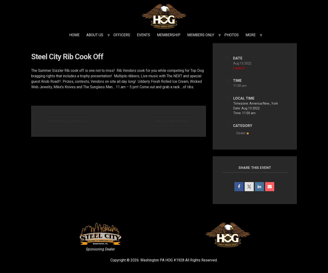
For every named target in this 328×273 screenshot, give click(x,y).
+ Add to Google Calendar (67, 121)
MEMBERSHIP (168, 35)
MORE (251, 35)
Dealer (241, 133)
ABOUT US (94, 35)
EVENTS (143, 35)
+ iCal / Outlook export (172, 121)
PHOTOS (231, 35)
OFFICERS (121, 35)
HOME (74, 35)
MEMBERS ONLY (200, 35)
